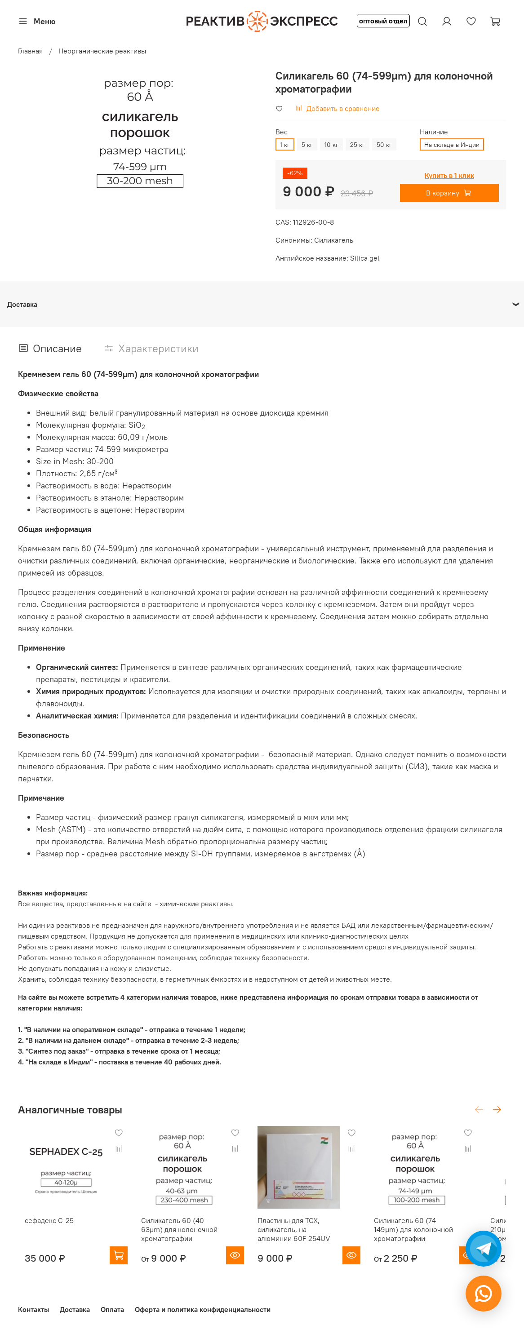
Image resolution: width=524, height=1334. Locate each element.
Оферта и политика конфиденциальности (203, 1309)
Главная (30, 50)
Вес (281, 132)
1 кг (285, 145)
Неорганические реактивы (102, 50)
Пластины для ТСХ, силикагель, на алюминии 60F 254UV (311, 1238)
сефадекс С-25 (42, 1229)
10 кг (331, 145)
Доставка (75, 1309)
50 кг (384, 145)
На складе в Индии (452, 145)
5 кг (307, 145)
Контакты (33, 1309)
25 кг (357, 145)
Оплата (112, 1309)
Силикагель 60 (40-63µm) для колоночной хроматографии (187, 1238)
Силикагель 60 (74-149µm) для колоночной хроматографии (438, 1238)
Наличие (434, 132)
